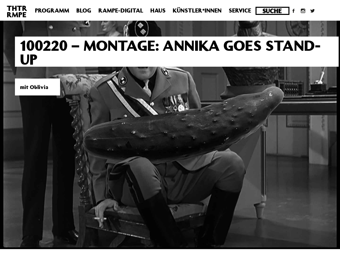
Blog (83, 10)
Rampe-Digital (120, 10)
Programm (52, 10)
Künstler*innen (197, 10)
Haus (158, 10)
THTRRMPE (17, 11)
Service (240, 10)
